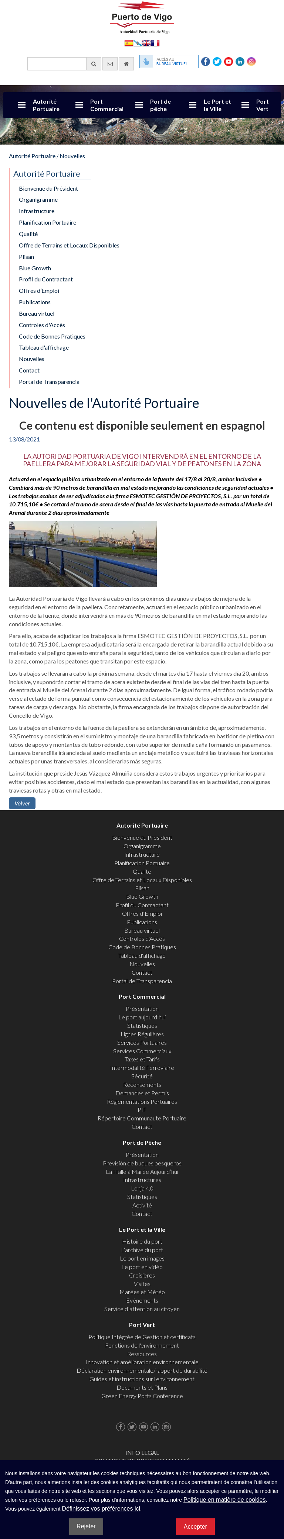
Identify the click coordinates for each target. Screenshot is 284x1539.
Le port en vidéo (142, 1266)
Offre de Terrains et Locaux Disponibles (69, 245)
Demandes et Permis (142, 1092)
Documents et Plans (142, 1387)
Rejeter (86, 1526)
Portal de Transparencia (49, 381)
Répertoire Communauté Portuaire (142, 1118)
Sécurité (142, 1075)
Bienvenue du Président (48, 188)
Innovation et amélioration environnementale (142, 1361)
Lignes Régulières (142, 1033)
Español (128, 42)
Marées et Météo (142, 1291)
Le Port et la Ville (217, 105)
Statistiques (142, 1025)
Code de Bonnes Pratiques (52, 336)
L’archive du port (142, 1249)
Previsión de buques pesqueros (142, 1163)
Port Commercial (107, 105)
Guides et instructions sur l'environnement (142, 1378)
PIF (142, 1109)
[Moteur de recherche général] (64, 63)
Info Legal (142, 1452)
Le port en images (142, 1258)
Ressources (142, 1353)
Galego (137, 42)
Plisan (26, 256)
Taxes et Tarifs (142, 1059)
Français (155, 42)
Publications (35, 301)
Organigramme (38, 199)
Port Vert (262, 105)
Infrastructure (36, 210)
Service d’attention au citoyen (142, 1308)
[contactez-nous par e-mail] (110, 63)
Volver (22, 803)
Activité (142, 1205)
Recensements (142, 1084)
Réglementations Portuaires (142, 1101)
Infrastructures (142, 1179)
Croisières (142, 1275)
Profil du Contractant (46, 279)
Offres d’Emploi (39, 290)
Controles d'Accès (42, 324)
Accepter (195, 1527)
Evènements (142, 1300)
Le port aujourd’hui (142, 1016)
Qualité (28, 233)
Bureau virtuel (36, 313)
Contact (29, 370)
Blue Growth (35, 267)
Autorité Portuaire (46, 105)
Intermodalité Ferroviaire (142, 1067)
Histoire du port (142, 1241)
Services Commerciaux (142, 1050)
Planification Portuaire (47, 222)
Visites (142, 1283)
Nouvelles (72, 155)
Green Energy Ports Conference (142, 1395)
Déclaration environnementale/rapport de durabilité (142, 1370)
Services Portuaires (142, 1042)
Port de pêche (160, 105)
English (146, 42)
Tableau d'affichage (44, 347)
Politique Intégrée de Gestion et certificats (142, 1336)
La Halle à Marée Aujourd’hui (142, 1171)
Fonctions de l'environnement (142, 1345)
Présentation (142, 1008)
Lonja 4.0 (142, 1188)
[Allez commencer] (126, 63)
